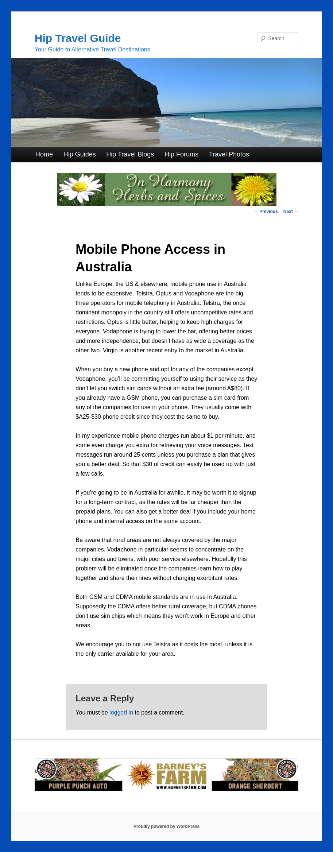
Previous (266, 211)
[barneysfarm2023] (166, 789)
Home (44, 154)
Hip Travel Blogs (130, 154)
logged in (121, 712)
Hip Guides (79, 154)
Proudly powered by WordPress (166, 826)
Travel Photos (229, 154)
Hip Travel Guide (78, 38)
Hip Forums (181, 154)
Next (290, 211)
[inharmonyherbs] (166, 204)
